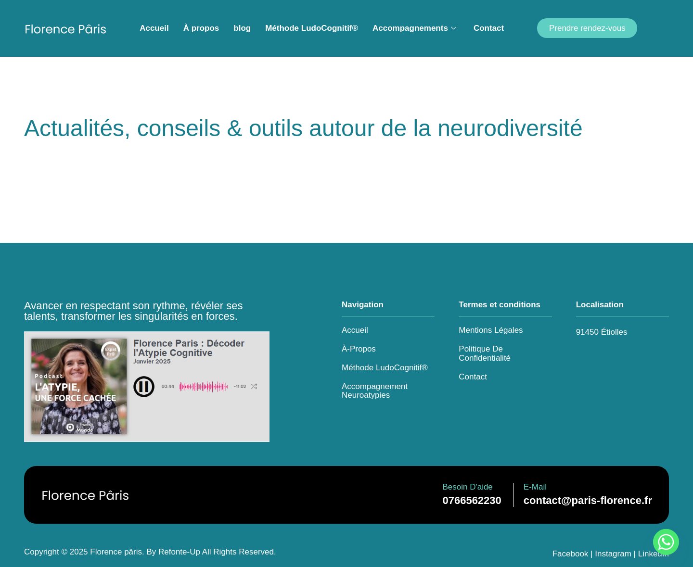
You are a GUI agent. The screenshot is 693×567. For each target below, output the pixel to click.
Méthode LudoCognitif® (311, 28)
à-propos (359, 348)
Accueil (154, 28)
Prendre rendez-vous (587, 28)
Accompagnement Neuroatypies (375, 391)
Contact (489, 28)
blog (242, 28)
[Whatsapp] (666, 542)
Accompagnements (414, 28)
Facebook (570, 553)
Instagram (613, 553)
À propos (201, 28)
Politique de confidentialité (485, 353)
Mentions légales (491, 330)
